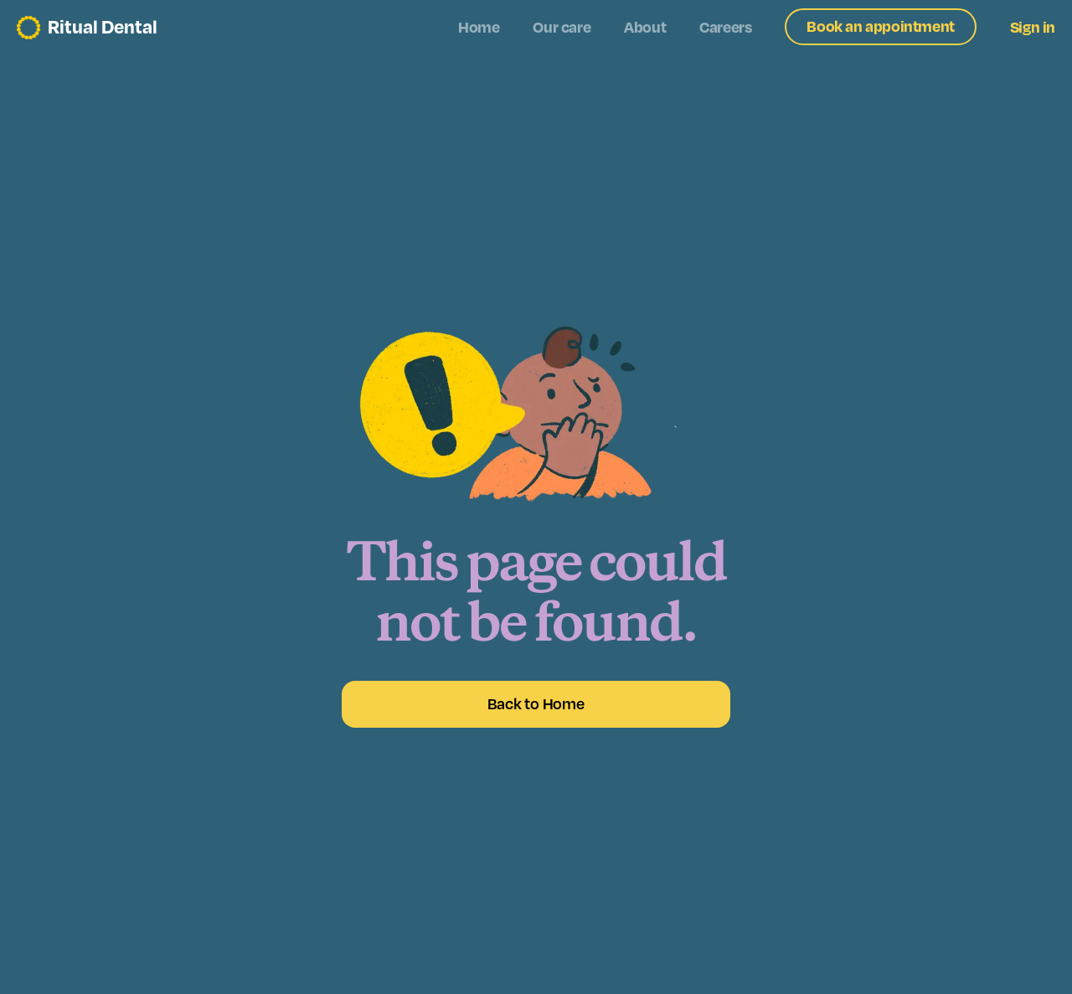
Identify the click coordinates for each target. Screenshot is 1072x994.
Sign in (1032, 28)
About (645, 28)
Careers (725, 28)
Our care (561, 28)
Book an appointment (880, 27)
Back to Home (536, 704)
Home (478, 28)
